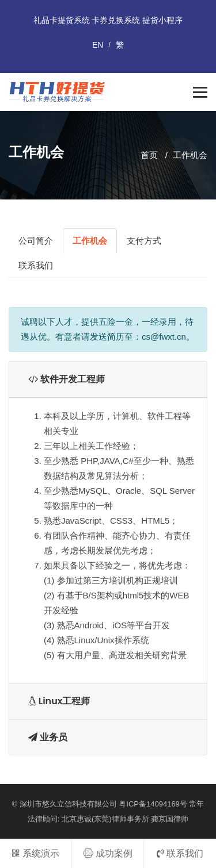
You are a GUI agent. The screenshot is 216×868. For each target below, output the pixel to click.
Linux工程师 (59, 701)
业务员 (47, 737)
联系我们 (35, 265)
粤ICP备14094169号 (153, 804)
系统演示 (35, 853)
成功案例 (107, 853)
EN (97, 44)
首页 (149, 155)
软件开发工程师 (66, 379)
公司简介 (35, 240)
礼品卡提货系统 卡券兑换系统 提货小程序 (108, 20)
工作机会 (190, 155)
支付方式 (144, 240)
